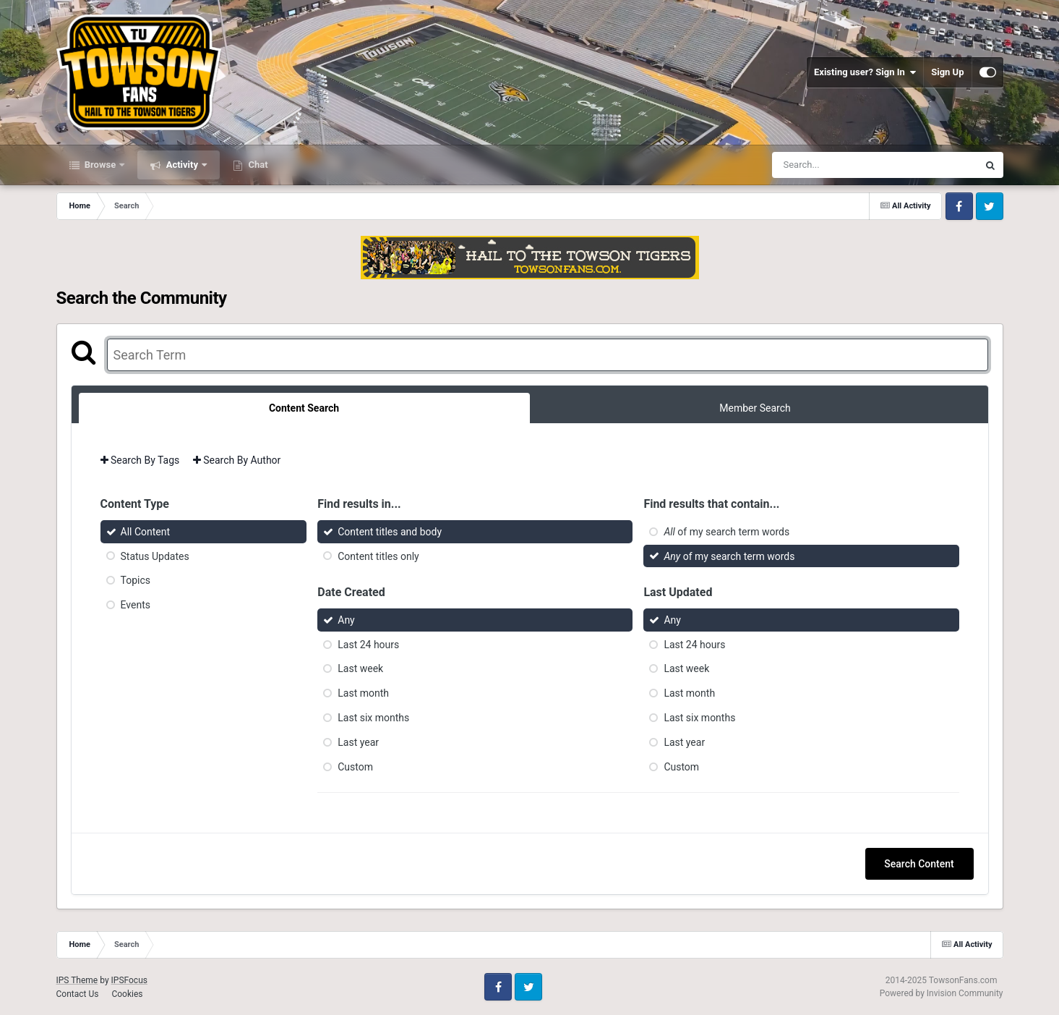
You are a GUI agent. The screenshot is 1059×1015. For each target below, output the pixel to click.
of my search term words (726, 532)
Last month (363, 693)
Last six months (373, 717)
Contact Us (77, 994)
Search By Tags (140, 460)
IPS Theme (77, 980)
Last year (358, 742)
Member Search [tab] (754, 408)
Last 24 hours (368, 644)
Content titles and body (390, 532)
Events (135, 605)
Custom (355, 766)
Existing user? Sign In (865, 72)
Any (346, 620)
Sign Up (947, 72)
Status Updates (155, 555)
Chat (256, 164)
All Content (146, 532)
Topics (135, 580)
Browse (100, 164)
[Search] (838, 165)
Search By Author (237, 460)
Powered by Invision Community (941, 993)
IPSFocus (129, 980)
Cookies (126, 994)
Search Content (918, 864)
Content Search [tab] (304, 408)
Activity (181, 164)
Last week (360, 668)
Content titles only (378, 555)
